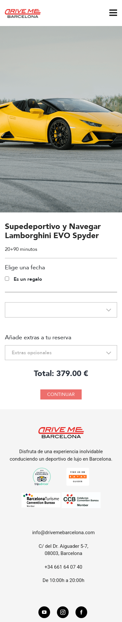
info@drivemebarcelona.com (63, 532)
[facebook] (81, 612)
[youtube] (44, 612)
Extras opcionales (32, 352)
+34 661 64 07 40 (63, 567)
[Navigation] (113, 13)
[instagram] (63, 612)
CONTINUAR (61, 394)
